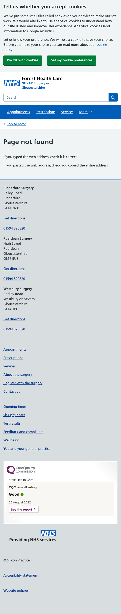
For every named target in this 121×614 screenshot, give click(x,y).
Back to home (16, 124)
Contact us (11, 391)
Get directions (14, 218)
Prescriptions (45, 112)
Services (67, 112)
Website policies (15, 590)
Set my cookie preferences (71, 60)
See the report (21, 509)
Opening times (14, 406)
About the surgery (17, 374)
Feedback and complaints (23, 432)
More (85, 111)
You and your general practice (26, 448)
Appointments (18, 112)
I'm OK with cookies (22, 60)
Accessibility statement (20, 575)
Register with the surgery (22, 383)
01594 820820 (14, 228)
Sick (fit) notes (14, 415)
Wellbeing (11, 440)
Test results (11, 423)
